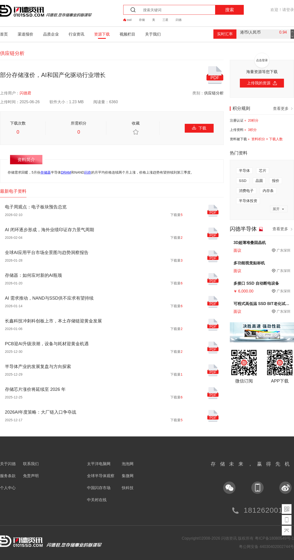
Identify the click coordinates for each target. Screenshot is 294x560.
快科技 (128, 488)
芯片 (262, 170)
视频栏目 (127, 34)
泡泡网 (128, 464)
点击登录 (262, 60)
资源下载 (102, 34)
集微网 (128, 476)
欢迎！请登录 (282, 10)
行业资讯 (76, 34)
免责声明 (31, 476)
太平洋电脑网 (98, 464)
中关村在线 (97, 500)
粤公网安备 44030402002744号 (266, 547)
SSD (242, 180)
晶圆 (259, 180)
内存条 (268, 191)
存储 (142, 20)
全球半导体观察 (100, 476)
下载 (199, 128)
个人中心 (8, 488)
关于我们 (153, 34)
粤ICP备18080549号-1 (274, 538)
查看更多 (283, 108)
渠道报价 (25, 34)
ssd (129, 20)
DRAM (66, 172)
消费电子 (246, 191)
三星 (165, 20)
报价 (275, 180)
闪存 (87, 172)
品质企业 (51, 34)
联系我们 (31, 464)
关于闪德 (8, 464)
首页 (4, 34)
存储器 (45, 172)
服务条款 (8, 476)
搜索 (229, 9)
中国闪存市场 (98, 488)
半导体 (244, 170)
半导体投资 (248, 201)
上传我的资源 (262, 83)
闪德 (179, 20)
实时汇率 (225, 34)
